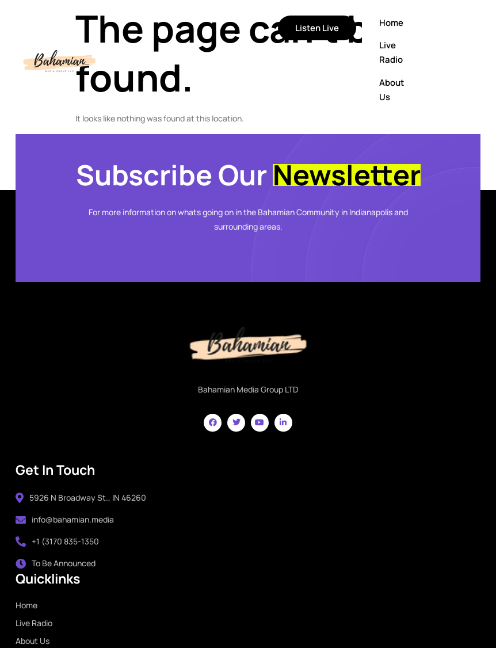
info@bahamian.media (66, 519)
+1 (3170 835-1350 (59, 542)
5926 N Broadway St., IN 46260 (82, 498)
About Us (323, 90)
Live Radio (323, 53)
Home (323, 23)
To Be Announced (57, 564)
